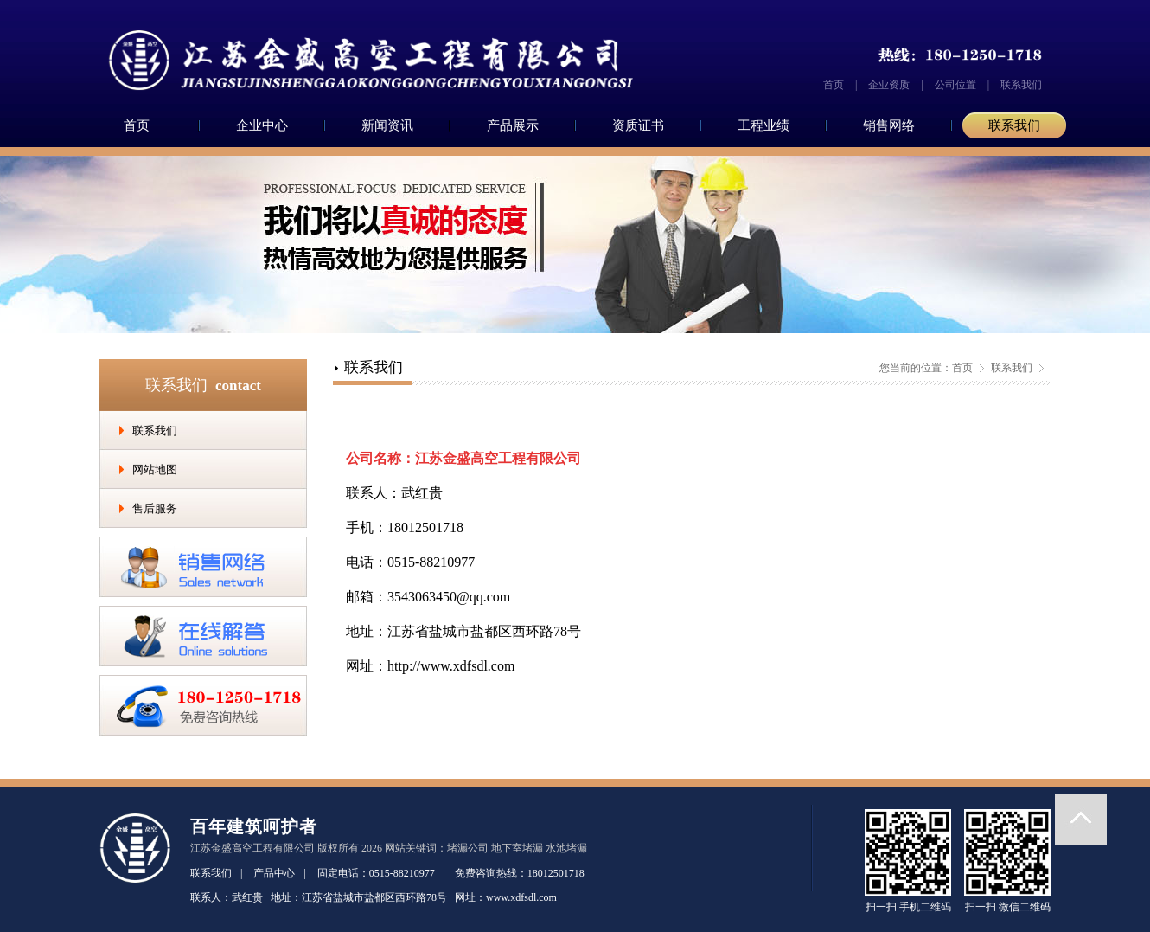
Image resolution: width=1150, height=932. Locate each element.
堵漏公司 (468, 848)
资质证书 (638, 125)
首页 (833, 85)
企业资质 (889, 85)
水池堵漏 (566, 848)
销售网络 (889, 125)
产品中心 (274, 873)
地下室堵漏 (517, 848)
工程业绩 (763, 125)
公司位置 (955, 85)
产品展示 (513, 125)
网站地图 (154, 469)
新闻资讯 (387, 125)
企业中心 (262, 125)
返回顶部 (1081, 819)
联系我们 (1021, 85)
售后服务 (154, 508)
